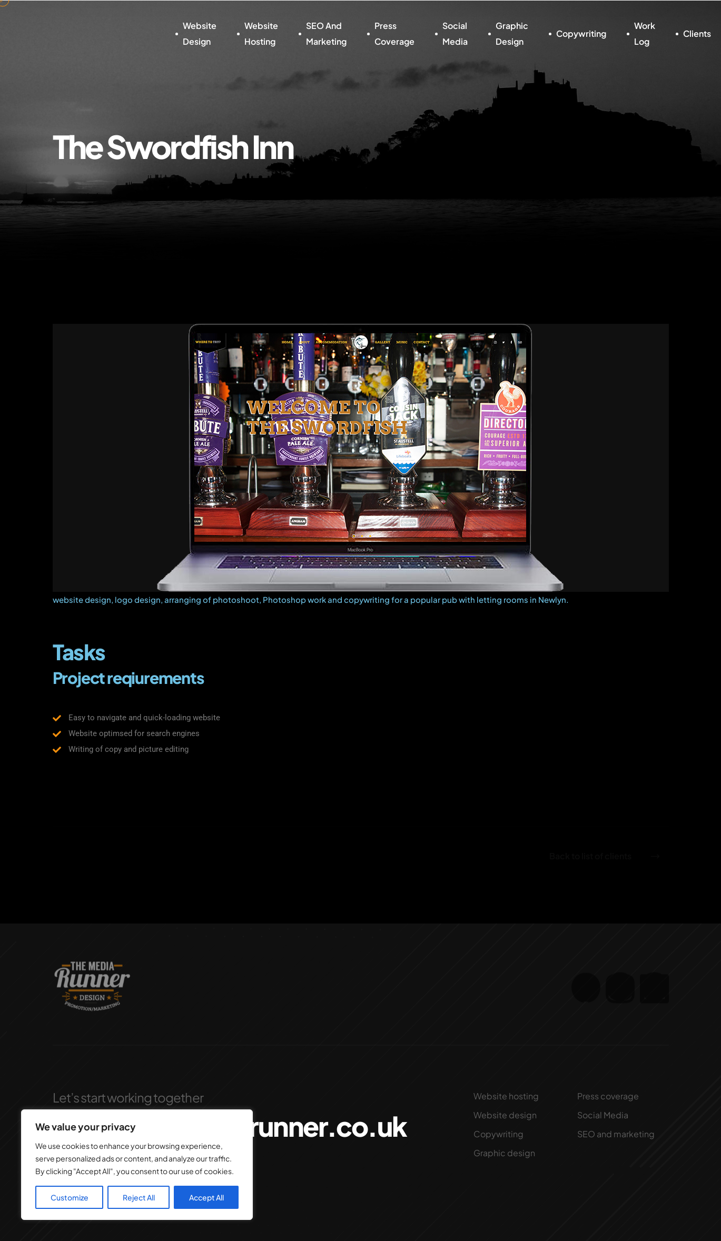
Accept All (206, 1197)
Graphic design (512, 33)
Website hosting (261, 33)
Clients (697, 33)
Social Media (455, 33)
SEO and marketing (326, 33)
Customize (69, 1197)
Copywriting (581, 33)
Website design (199, 33)
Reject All (139, 1197)
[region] (137, 1164)
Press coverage (394, 33)
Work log (644, 33)
